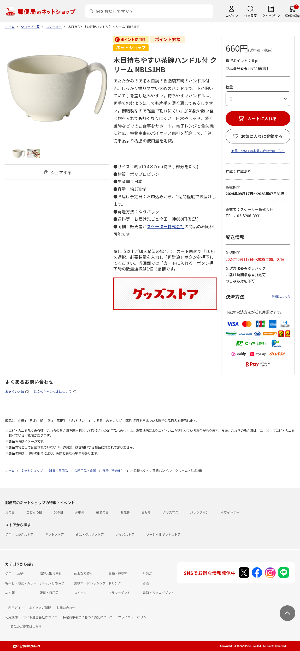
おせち (146, 512)
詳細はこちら (281, 296)
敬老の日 (102, 512)
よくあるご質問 (40, 607)
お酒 (146, 583)
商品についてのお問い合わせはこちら (258, 150)
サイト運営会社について (40, 617)
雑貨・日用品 (49, 592)
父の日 (58, 512)
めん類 (10, 592)
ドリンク (114, 583)
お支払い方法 (14, 391)
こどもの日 (34, 512)
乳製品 (147, 573)
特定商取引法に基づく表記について (88, 617)
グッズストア (125, 534)
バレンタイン (199, 512)
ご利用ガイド (14, 607)
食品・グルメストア (90, 534)
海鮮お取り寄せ (51, 573)
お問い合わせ (65, 607)
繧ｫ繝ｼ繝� (292, 15)
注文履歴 (250, 15)
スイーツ (80, 592)
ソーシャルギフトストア (163, 534)
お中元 (79, 512)
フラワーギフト (119, 592)
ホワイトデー (230, 512)
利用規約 (11, 617)
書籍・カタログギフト (158, 592)
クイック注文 (271, 15)
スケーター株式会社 (165, 226)
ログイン (232, 15)
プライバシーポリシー (133, 617)
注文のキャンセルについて (53, 391)
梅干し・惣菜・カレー (21, 583)
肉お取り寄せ (83, 573)
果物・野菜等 (117, 573)
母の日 (10, 512)
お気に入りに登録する (262, 136)
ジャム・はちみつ (52, 583)
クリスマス (170, 512)
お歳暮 (125, 512)
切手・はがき (14, 573)
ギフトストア (54, 534)
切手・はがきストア (19, 534)
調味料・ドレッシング (89, 583)
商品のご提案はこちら (26, 626)
